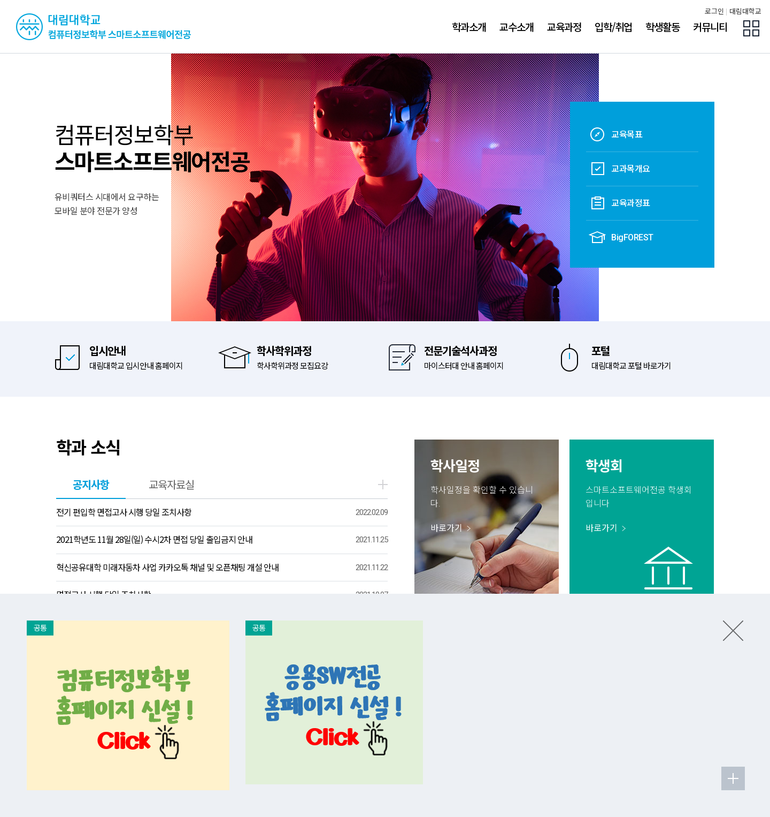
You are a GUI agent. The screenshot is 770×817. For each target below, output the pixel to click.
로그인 (714, 11)
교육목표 (615, 134)
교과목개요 (619, 169)
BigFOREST (621, 237)
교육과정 (564, 26)
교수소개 (516, 26)
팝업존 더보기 (733, 778)
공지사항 (91, 484)
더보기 (383, 484)
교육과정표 (619, 203)
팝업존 (751, 28)
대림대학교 (745, 11)
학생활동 (662, 26)
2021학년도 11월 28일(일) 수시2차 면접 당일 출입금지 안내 (154, 539)
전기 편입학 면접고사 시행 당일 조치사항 (123, 511)
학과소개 (469, 26)
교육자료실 (171, 484)
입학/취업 (613, 26)
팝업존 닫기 (733, 631)
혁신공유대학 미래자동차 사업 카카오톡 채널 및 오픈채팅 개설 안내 (167, 567)
